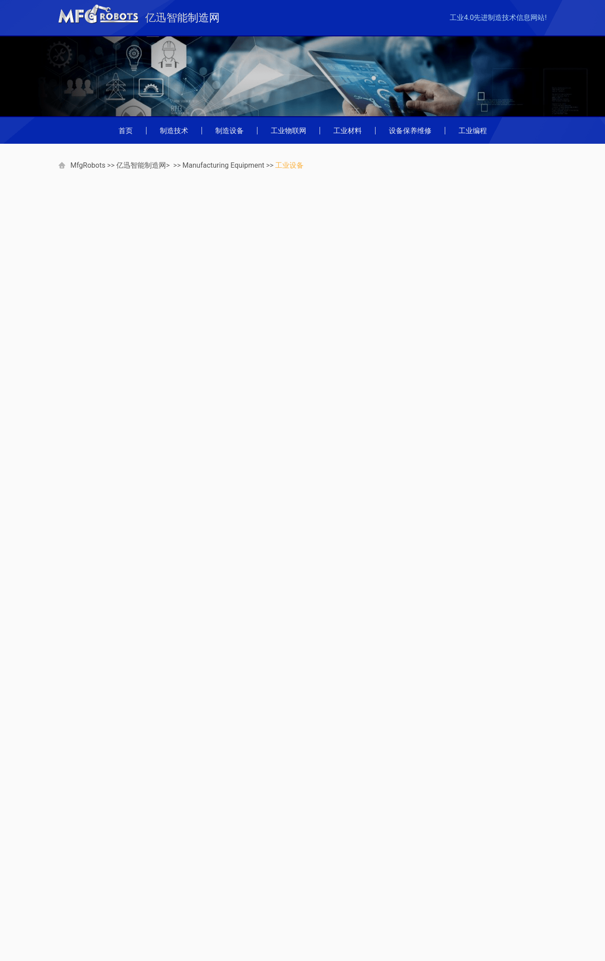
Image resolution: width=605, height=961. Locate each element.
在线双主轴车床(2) (469, 470)
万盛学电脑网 (84, 867)
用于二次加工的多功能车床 (482, 421)
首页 (126, 130)
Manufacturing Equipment (223, 165)
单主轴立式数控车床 (472, 371)
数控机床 (449, 214)
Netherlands (155, 927)
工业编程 (473, 130)
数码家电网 (81, 855)
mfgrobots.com (434, 930)
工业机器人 (452, 229)
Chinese (148, 903)
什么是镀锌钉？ (98, 651)
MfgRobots (87, 165)
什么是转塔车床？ (468, 321)
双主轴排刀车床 (465, 396)
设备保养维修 (410, 130)
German (75, 891)
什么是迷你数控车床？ (479, 545)
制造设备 (229, 130)
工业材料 (347, 130)
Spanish (148, 939)
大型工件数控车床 (472, 495)
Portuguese (81, 903)
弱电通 (147, 855)
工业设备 (289, 165)
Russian (75, 939)
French (147, 891)
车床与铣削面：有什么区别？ (486, 272)
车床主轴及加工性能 (476, 520)
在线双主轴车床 (465, 445)
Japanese (151, 915)
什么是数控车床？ (468, 346)
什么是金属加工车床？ (475, 296)
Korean (74, 927)
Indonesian (80, 915)
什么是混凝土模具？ (358, 651)
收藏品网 (150, 879)
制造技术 (174, 130)
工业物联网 (288, 130)
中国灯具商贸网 (88, 879)
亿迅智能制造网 (141, 165)
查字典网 (150, 867)
